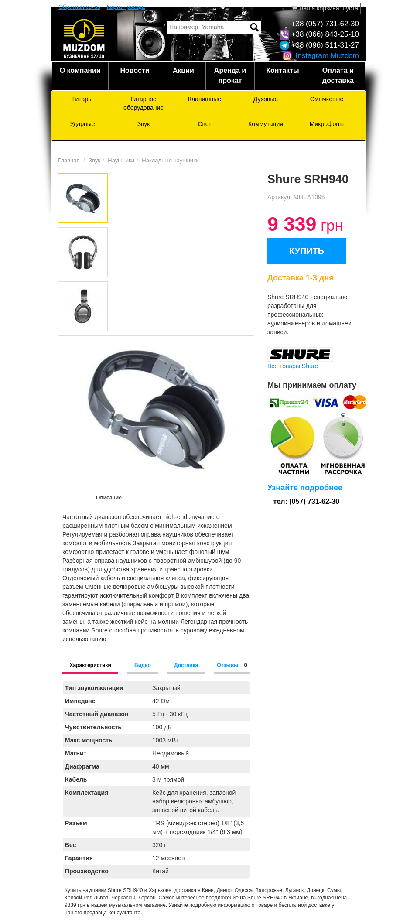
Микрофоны (327, 123)
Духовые (265, 99)
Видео (142, 665)
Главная (68, 160)
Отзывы (232, 665)
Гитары (82, 99)
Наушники (121, 160)
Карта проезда (126, 6)
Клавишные (204, 99)
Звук (143, 123)
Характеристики (90, 665)
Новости (134, 70)
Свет (204, 123)
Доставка (186, 665)
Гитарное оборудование (143, 103)
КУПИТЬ (307, 251)
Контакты (282, 70)
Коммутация (265, 123)
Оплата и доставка (338, 75)
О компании (80, 70)
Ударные (82, 123)
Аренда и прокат (230, 75)
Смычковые (326, 99)
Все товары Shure (292, 365)
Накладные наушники (170, 160)
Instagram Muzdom (321, 55)
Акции (183, 70)
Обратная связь (79, 6)
